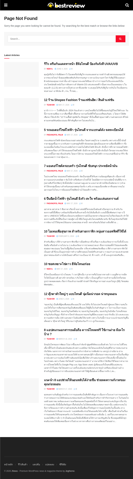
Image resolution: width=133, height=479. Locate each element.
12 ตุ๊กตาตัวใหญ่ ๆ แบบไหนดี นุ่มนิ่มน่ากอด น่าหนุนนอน (80, 294)
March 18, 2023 (64, 339)
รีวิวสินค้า (22, 464)
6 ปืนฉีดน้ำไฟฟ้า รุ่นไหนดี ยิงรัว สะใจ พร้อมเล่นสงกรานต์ (81, 198)
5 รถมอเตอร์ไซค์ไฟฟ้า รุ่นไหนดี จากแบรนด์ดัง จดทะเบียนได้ (83, 130)
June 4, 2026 (61, 69)
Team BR (51, 105)
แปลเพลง (49, 464)
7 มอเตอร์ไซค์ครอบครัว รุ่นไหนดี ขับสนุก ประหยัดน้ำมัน (80, 166)
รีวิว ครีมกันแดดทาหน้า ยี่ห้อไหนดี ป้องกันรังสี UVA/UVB (81, 64)
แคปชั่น (36, 464)
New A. (50, 69)
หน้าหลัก (8, 464)
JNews (14, 471)
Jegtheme (69, 471)
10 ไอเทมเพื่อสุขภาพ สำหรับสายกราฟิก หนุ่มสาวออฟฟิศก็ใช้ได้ (85, 231)
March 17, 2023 (64, 389)
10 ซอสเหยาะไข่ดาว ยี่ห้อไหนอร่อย (67, 264)
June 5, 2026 (62, 299)
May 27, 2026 (62, 105)
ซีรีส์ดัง (62, 464)
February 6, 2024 (65, 236)
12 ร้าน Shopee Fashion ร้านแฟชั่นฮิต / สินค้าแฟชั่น (79, 100)
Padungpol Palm (55, 135)
